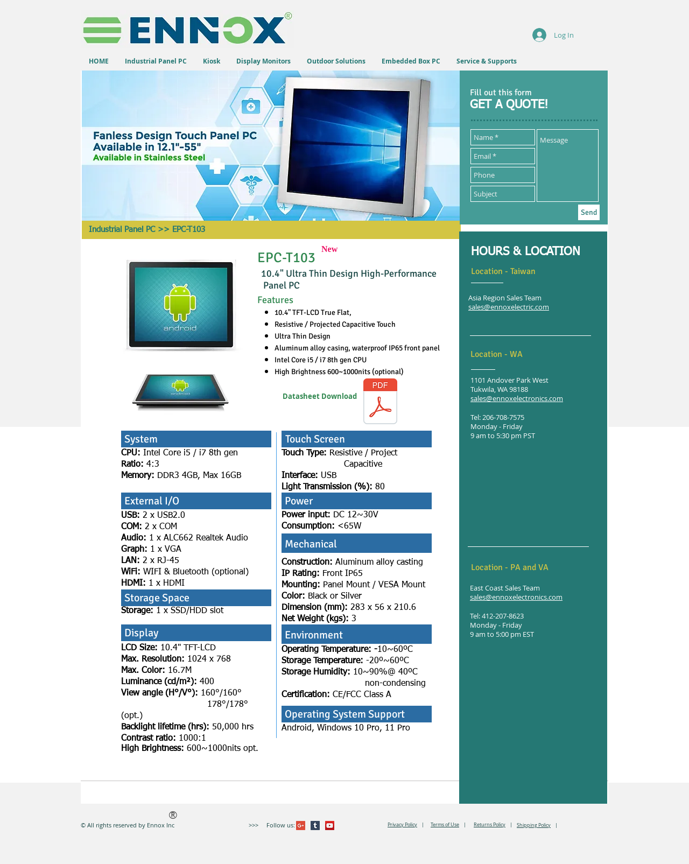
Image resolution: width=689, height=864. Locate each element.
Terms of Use (445, 824)
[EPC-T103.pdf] (380, 402)
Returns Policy (489, 824)
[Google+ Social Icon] (300, 825)
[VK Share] (379, 825)
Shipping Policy (534, 825)
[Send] (589, 212)
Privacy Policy (402, 824)
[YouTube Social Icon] (329, 825)
